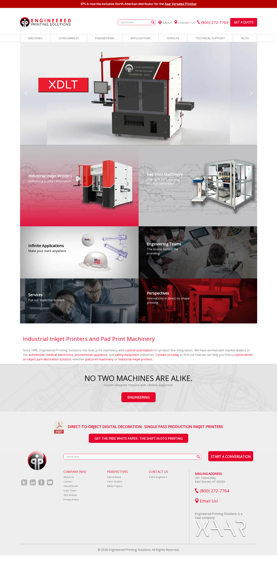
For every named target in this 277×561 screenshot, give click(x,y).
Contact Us (184, 23)
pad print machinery (99, 359)
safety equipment (127, 355)
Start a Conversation (231, 456)
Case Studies (114, 481)
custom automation (139, 350)
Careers (68, 481)
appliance (100, 355)
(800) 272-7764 (212, 491)
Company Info (74, 472)
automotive (36, 355)
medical (51, 355)
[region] (138, 93)
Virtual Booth (70, 486)
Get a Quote (244, 22)
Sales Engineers (158, 477)
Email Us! (206, 501)
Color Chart (69, 490)
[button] (26, 93)
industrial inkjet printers (135, 359)
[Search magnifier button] (152, 22)
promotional (83, 355)
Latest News (114, 477)
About (165, 23)
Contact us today (167, 355)
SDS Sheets (70, 495)
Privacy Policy (71, 499)
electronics (65, 355)
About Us (68, 477)
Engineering (138, 397)
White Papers (114, 486)
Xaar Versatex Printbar (181, 4)
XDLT (63, 85)
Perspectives (117, 472)
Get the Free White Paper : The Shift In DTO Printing (139, 438)
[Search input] (135, 22)
